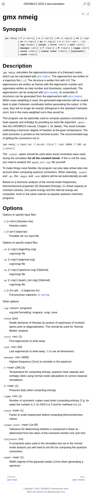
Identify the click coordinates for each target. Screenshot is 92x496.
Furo (63, 492)
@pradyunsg (53, 492)
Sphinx (40, 492)
